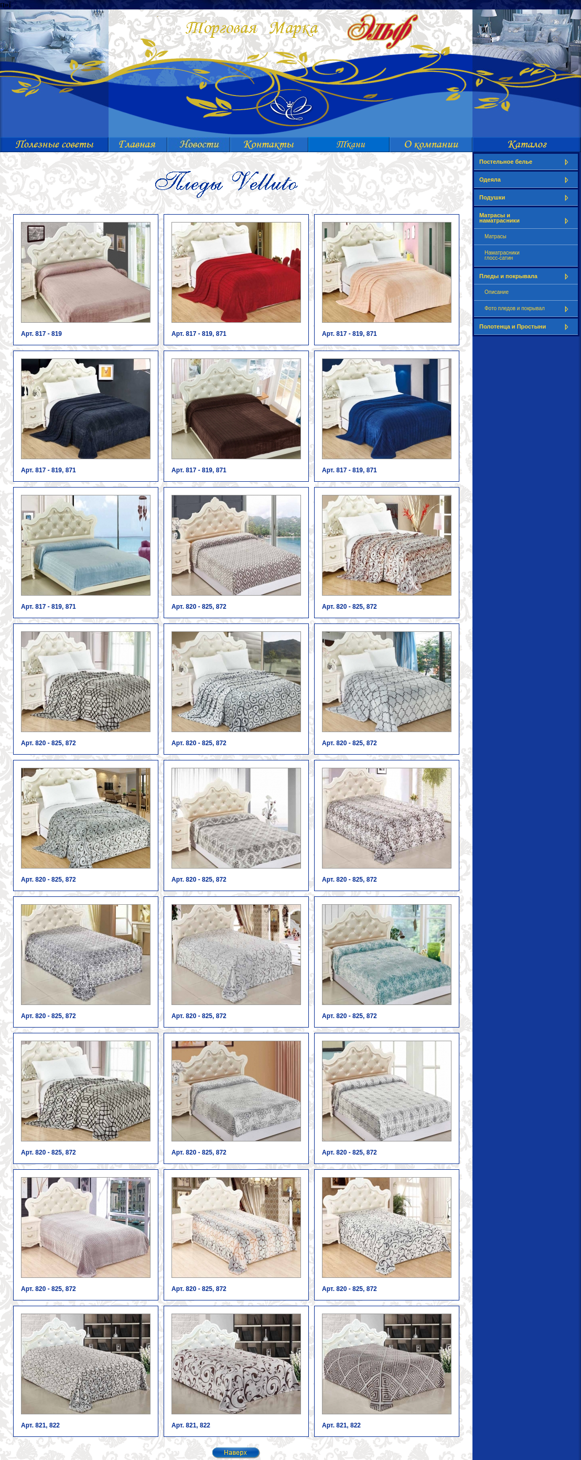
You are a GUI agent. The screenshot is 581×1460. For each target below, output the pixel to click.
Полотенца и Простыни (526, 326)
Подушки (526, 197)
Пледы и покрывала (526, 276)
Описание (497, 292)
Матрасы (496, 236)
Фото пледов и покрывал (529, 308)
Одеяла (526, 179)
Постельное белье (526, 161)
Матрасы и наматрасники (526, 218)
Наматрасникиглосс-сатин (502, 255)
